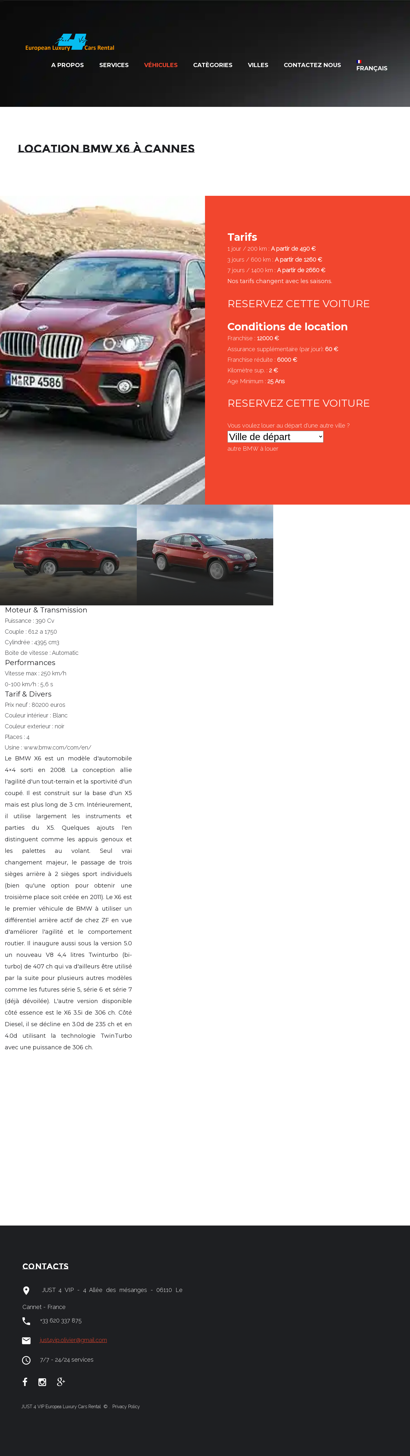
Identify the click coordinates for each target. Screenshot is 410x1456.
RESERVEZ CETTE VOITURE (298, 303)
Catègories (213, 65)
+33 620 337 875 (61, 1320)
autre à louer (252, 448)
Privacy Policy (125, 1406)
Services (114, 65)
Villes (258, 65)
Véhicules (161, 65)
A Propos (67, 65)
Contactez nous (312, 65)
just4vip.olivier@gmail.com (73, 1340)
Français (372, 66)
